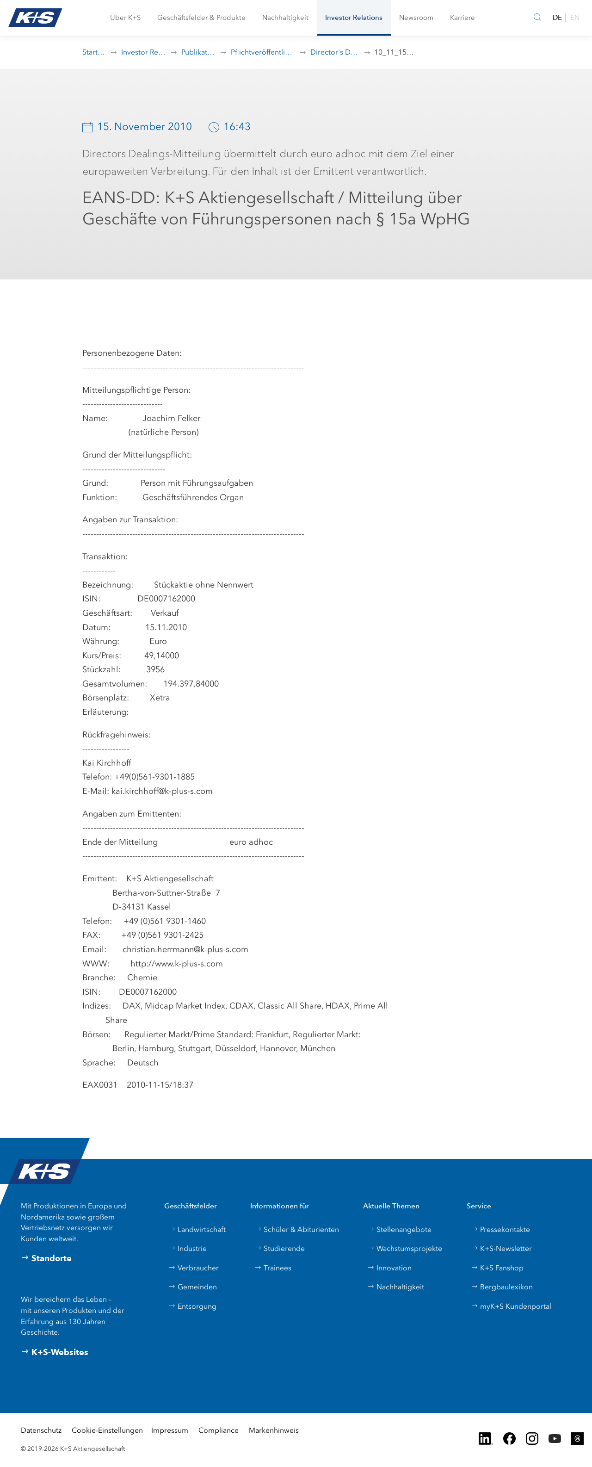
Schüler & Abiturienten (296, 1229)
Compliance (218, 1430)
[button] (125, 18)
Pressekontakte (500, 1229)
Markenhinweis (274, 1430)
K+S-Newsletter (501, 1248)
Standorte (46, 1258)
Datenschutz (41, 1430)
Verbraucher (193, 1267)
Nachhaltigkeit (395, 1286)
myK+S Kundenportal (511, 1306)
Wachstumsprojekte (404, 1248)
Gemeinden (192, 1286)
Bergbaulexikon (502, 1286)
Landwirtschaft (197, 1229)
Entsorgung (192, 1306)
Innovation (389, 1267)
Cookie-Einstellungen (107, 1430)
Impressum (169, 1430)
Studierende (279, 1248)
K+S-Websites (54, 1352)
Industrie (187, 1248)
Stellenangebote (399, 1229)
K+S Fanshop (497, 1267)
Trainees (272, 1267)
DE (557, 17)
